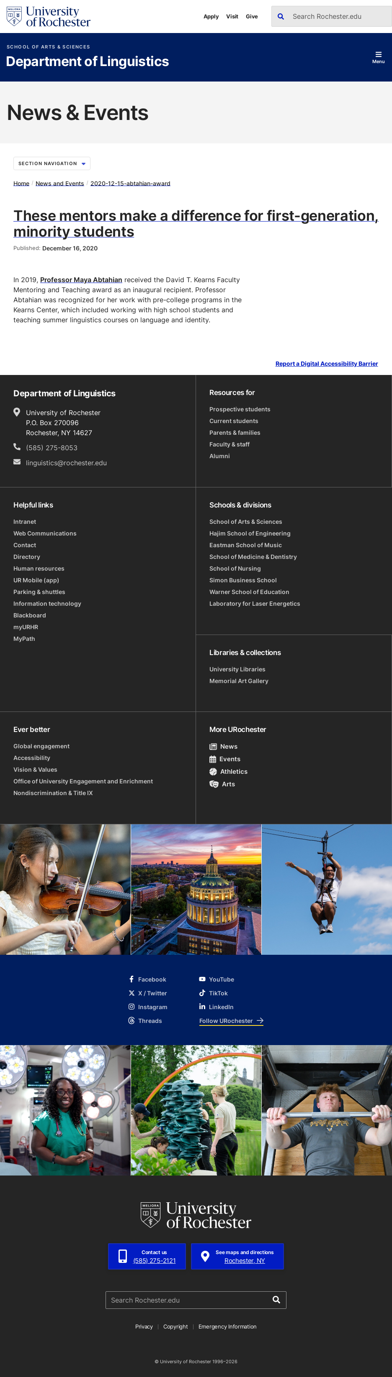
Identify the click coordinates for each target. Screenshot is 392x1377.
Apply (211, 16)
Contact (24, 545)
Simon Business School (243, 580)
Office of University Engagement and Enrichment (83, 781)
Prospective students (240, 409)
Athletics (228, 771)
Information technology (47, 603)
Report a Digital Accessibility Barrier (327, 363)
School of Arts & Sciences (48, 47)
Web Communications (45, 533)
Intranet (24, 521)
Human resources (38, 568)
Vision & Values (35, 769)
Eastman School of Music (245, 545)
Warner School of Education (249, 592)
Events (224, 759)
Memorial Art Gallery (238, 681)
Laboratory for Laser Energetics (254, 603)
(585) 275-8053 (51, 447)
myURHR (25, 627)
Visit (232, 16)
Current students (233, 421)
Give (252, 16)
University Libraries (237, 669)
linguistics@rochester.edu (66, 462)
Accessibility (31, 758)
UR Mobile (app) (36, 580)
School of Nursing (235, 568)
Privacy (144, 1326)
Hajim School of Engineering (250, 533)
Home (21, 183)
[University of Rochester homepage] (48, 16)
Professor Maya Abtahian (81, 279)
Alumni (219, 456)
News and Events (60, 183)
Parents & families (234, 432)
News (223, 746)
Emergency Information (228, 1326)
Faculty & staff (229, 444)
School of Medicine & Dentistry (253, 557)
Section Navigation (51, 163)
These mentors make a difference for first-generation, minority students (196, 223)
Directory (26, 557)
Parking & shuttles (39, 592)
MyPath (24, 639)
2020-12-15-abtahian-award (130, 183)
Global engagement (41, 746)
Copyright (175, 1326)
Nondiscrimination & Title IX (53, 793)
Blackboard (29, 615)
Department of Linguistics (87, 62)
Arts (222, 784)
